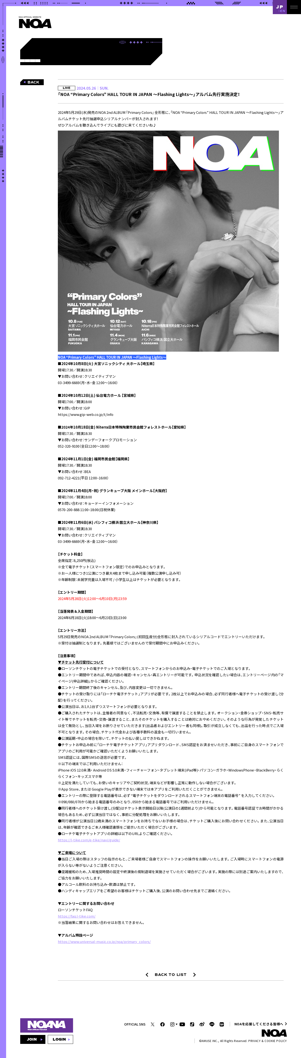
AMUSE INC (209, 1041)
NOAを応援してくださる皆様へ (259, 1024)
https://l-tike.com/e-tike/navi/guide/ (89, 839)
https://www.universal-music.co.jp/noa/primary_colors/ (104, 941)
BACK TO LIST (171, 974)
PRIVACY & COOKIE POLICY (267, 1041)
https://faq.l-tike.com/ (76, 916)
